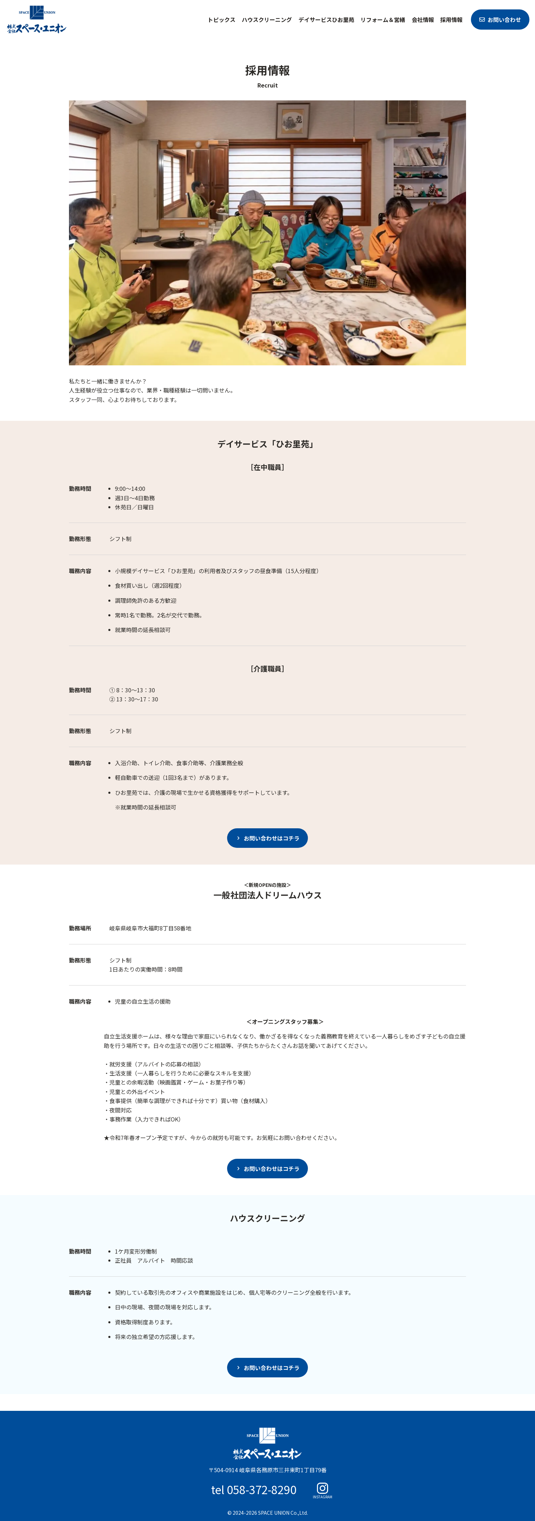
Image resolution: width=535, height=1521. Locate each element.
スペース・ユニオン (37, 19)
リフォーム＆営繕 (382, 19)
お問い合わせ (504, 19)
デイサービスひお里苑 (326, 19)
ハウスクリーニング (267, 19)
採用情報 (451, 19)
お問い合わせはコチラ (272, 838)
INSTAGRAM (322, 1496)
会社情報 (423, 19)
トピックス (221, 19)
